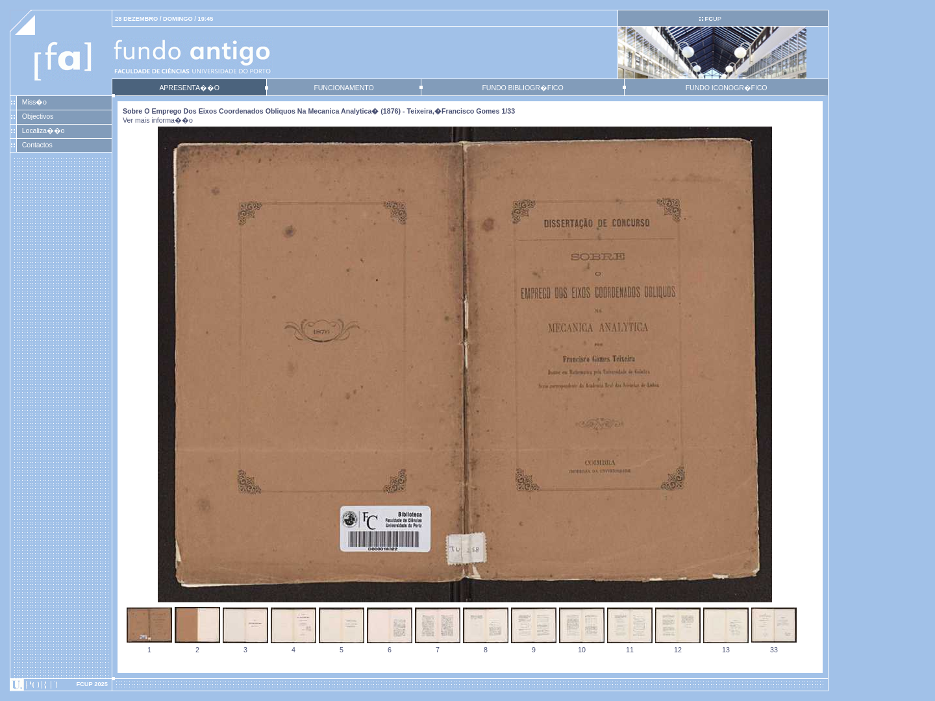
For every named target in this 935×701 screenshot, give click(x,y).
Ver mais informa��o (158, 120)
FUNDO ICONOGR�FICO (726, 88)
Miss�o (34, 102)
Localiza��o (43, 130)
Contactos (37, 145)
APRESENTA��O (189, 88)
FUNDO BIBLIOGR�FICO (522, 88)
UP (712, 19)
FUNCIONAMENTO (343, 88)
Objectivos (37, 116)
